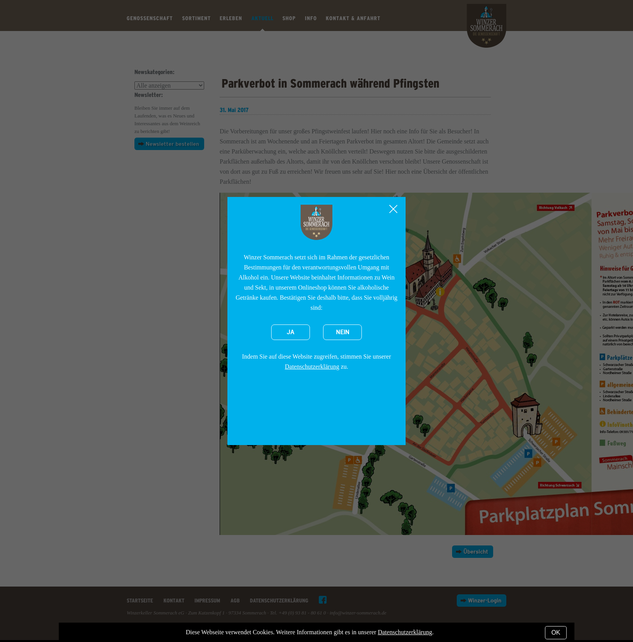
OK (555, 632)
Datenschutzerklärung (312, 366)
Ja (290, 332)
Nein (342, 332)
